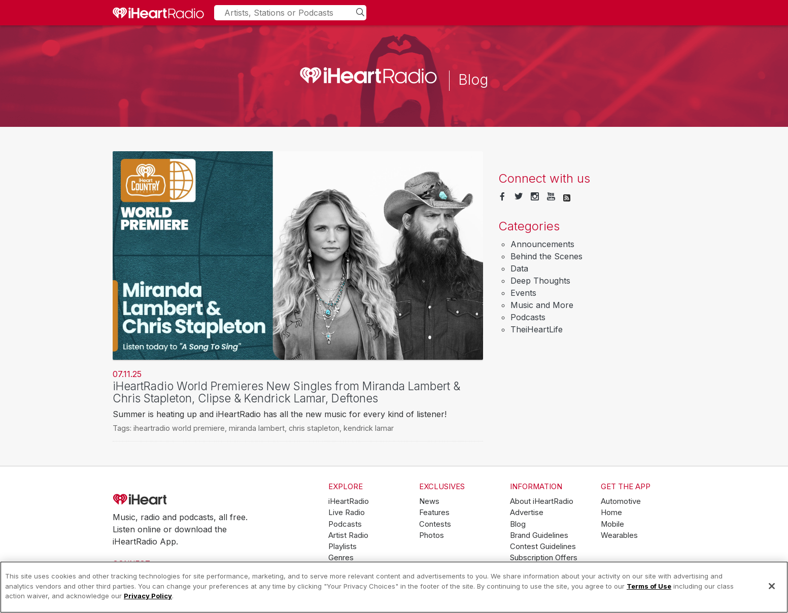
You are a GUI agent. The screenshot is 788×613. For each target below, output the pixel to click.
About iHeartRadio (541, 501)
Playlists (342, 546)
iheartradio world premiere (179, 428)
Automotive (621, 501)
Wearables (619, 535)
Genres (341, 557)
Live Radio (346, 512)
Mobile (612, 524)
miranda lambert (257, 428)
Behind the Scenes (546, 256)
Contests (435, 524)
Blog (518, 524)
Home (611, 512)
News (429, 501)
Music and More (541, 305)
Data (519, 268)
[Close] (772, 586)
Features (434, 512)
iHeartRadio (168, 499)
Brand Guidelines (539, 535)
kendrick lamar (369, 428)
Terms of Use (649, 586)
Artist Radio (348, 535)
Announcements (542, 244)
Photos (431, 535)
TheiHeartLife (536, 329)
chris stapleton (314, 428)
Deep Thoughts (540, 281)
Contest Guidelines (543, 546)
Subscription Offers (543, 557)
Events (523, 293)
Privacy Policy (148, 596)
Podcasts (527, 317)
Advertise (526, 512)
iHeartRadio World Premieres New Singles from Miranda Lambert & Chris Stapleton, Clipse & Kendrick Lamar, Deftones (286, 392)
